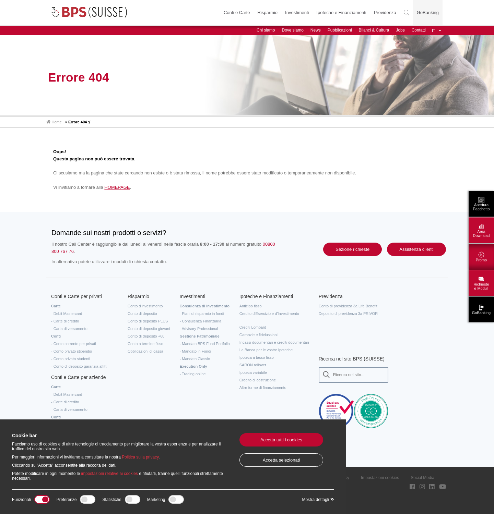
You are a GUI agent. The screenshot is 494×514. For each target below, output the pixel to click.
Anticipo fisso (250, 306)
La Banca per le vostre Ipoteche (266, 350)
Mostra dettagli (318, 499)
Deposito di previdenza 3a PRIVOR (348, 313)
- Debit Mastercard (66, 313)
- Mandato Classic (195, 359)
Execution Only (193, 366)
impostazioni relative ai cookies (109, 473)
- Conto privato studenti (70, 359)
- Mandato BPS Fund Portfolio (205, 344)
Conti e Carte (237, 12)
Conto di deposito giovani (149, 329)
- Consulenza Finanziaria (201, 321)
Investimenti (297, 12)
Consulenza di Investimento (205, 306)
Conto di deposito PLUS (148, 321)
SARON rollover (252, 365)
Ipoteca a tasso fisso (256, 357)
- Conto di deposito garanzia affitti (79, 366)
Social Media (422, 477)
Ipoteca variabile (253, 372)
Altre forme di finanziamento (262, 388)
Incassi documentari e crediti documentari (274, 342)
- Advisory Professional (199, 329)
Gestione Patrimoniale (200, 336)
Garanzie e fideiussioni (258, 335)
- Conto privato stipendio (71, 351)
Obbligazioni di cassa (145, 351)
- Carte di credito (65, 321)
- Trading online (193, 374)
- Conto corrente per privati (73, 344)
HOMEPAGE (117, 187)
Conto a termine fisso (145, 344)
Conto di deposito (142, 313)
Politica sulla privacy (140, 457)
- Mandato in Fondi (195, 351)
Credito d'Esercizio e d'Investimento (269, 313)
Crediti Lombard (252, 327)
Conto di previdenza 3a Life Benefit (348, 306)
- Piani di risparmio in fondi (202, 313)
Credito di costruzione (257, 380)
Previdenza (385, 12)
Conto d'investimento (145, 306)
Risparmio (267, 12)
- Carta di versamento (69, 329)
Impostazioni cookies (380, 477)
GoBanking (428, 12)
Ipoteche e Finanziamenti (341, 12)
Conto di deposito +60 (146, 336)
